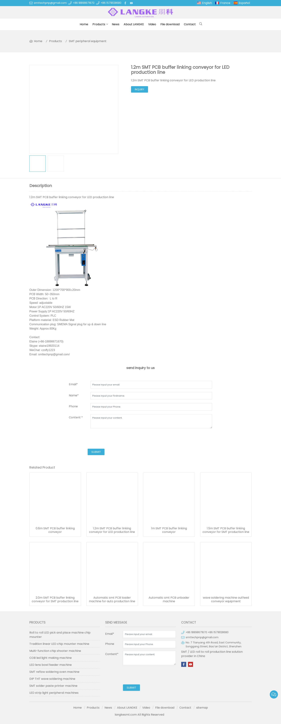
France (225, 3)
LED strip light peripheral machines (53, 693)
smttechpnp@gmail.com (50, 3)
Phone (73, 406)
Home (84, 24)
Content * (76, 417)
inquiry (139, 89)
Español (244, 3)
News (115, 24)
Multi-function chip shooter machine (55, 651)
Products (98, 24)
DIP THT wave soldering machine (52, 679)
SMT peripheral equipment (87, 41)
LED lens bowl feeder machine (50, 665)
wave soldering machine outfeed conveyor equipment (226, 599)
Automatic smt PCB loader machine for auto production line (112, 599)
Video (152, 24)
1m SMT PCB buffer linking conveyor (169, 530)
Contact (190, 24)
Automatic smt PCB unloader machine (169, 599)
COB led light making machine (50, 658)
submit (96, 451)
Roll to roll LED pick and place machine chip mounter (60, 634)
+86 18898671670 (83, 3)
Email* (73, 384)
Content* (111, 654)
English (207, 3)
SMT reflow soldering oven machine (54, 672)
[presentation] (96, 439)
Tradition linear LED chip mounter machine (59, 644)
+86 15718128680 (111, 3)
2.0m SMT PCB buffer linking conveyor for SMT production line (55, 599)
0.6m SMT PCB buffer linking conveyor (55, 530)
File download (170, 24)
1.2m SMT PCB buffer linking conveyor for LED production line (112, 530)
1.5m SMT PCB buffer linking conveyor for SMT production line (226, 530)
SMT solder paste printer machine (53, 686)
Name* (74, 395)
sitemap (202, 708)
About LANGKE (134, 24)
